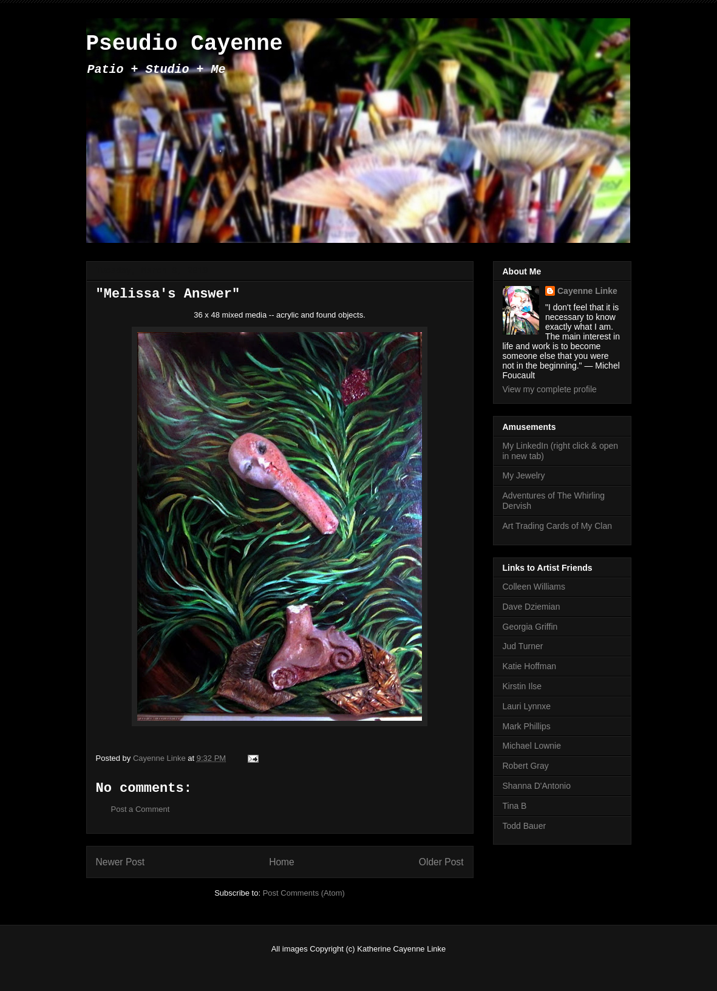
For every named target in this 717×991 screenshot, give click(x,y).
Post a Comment (140, 809)
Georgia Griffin (530, 627)
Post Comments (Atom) (304, 892)
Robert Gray (526, 766)
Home (281, 862)
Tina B (515, 806)
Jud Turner (523, 646)
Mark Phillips (527, 726)
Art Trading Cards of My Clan (558, 526)
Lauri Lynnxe (527, 706)
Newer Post (120, 862)
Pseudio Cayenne (184, 44)
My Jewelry (524, 475)
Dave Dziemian (531, 606)
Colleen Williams (534, 586)
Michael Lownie (532, 746)
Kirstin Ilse (522, 686)
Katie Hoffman (529, 666)
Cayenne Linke (587, 291)
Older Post (441, 862)
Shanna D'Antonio (537, 786)
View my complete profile (550, 389)
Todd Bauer (524, 826)
